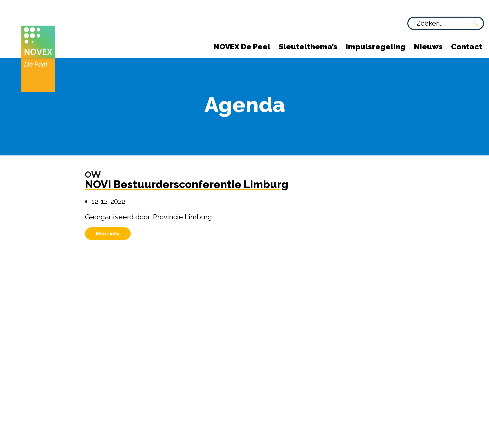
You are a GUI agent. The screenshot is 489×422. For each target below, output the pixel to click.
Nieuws (428, 46)
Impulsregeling (376, 46)
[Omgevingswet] (93, 174)
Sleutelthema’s (308, 46)
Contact (466, 46)
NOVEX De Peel (242, 46)
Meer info (108, 233)
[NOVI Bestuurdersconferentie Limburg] (186, 187)
